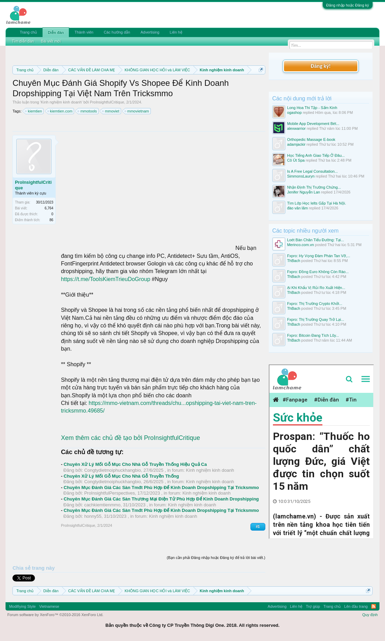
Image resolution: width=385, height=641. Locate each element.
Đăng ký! (321, 66)
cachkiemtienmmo (102, 504)
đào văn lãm (297, 208)
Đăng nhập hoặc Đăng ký (347, 5)
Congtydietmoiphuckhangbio (112, 470)
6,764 (49, 208)
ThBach (293, 261)
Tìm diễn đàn (23, 41)
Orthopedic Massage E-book (311, 139)
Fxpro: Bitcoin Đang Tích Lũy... (313, 335)
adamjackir (296, 144)
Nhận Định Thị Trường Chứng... (314, 187)
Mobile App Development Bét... (313, 123)
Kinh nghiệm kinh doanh (61, 102)
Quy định (370, 615)
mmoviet (111, 111)
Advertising (149, 32)
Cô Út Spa (296, 160)
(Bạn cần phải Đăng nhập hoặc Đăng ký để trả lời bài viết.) (216, 558)
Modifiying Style (22, 606)
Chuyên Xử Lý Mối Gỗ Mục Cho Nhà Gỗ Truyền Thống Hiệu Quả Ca (135, 464)
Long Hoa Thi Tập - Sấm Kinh (312, 108)
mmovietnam (137, 111)
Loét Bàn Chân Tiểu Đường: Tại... (315, 240)
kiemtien (34, 111)
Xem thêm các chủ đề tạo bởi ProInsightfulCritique (130, 437)
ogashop (294, 112)
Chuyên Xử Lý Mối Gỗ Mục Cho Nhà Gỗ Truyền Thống (121, 476)
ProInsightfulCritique (107, 102)
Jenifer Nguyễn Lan (303, 192)
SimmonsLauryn (300, 176)
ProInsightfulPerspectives (109, 493)
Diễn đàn (56, 32)
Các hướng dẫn (117, 32)
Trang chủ (28, 32)
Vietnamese (49, 606)
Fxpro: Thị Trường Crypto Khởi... (314, 303)
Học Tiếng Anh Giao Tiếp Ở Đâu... (316, 155)
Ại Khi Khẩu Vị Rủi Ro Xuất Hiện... (316, 288)
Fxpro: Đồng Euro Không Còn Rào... (318, 272)
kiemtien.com (60, 111)
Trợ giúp (313, 606)
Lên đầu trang (356, 606)
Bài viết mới (51, 41)
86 (51, 220)
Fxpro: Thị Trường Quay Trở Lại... (315, 319)
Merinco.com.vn (300, 245)
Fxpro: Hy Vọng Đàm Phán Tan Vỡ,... (318, 256)
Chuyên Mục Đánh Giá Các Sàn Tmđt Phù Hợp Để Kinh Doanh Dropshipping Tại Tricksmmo (161, 487)
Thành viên (83, 32)
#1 (258, 527)
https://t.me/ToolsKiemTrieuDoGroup (105, 279)
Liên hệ (176, 32)
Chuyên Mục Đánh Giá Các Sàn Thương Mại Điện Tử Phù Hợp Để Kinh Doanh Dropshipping (161, 499)
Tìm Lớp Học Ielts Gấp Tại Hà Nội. (316, 203)
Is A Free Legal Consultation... (312, 171)
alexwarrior (296, 128)
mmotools (87, 111)
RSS (373, 606)
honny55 (92, 516)
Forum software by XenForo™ (55, 615)
